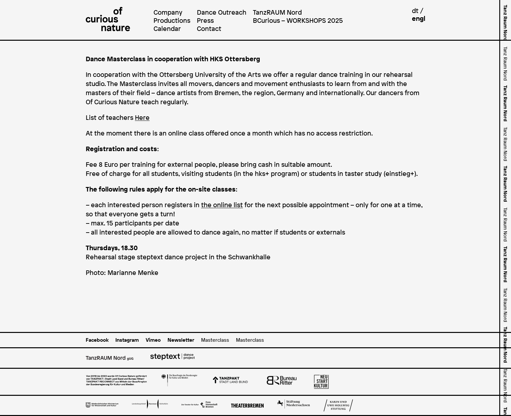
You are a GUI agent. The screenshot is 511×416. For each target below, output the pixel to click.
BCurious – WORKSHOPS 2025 (298, 20)
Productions (171, 20)
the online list (222, 205)
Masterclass (215, 340)
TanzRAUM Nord (277, 12)
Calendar (167, 28)
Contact (209, 28)
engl (418, 18)
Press (205, 20)
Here (142, 117)
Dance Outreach (221, 12)
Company (167, 12)
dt (415, 10)
